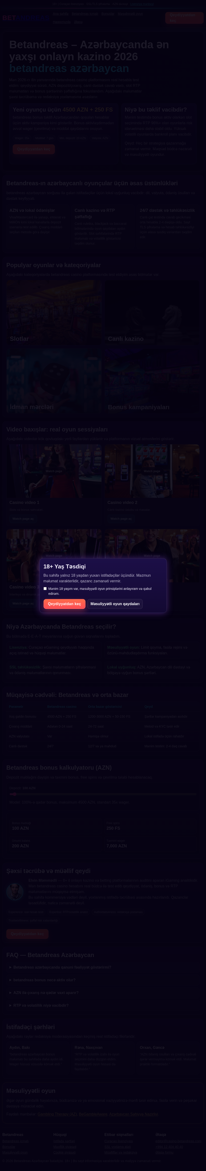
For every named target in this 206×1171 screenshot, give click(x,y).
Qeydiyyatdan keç (64, 604)
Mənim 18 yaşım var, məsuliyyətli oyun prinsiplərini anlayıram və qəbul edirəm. (98, 591)
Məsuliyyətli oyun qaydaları (114, 604)
